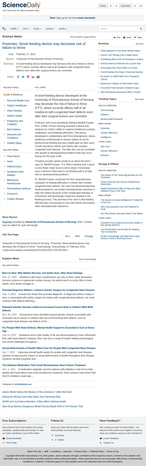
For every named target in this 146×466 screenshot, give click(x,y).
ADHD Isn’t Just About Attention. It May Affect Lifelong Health (34, 401)
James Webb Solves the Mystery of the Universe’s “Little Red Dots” (37, 392)
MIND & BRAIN (105, 124)
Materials (7, 222)
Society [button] (50, 28)
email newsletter (86, 18)
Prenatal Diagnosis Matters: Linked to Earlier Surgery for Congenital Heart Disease (48, 290)
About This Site (34, 451)
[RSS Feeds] (135, 6)
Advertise (67, 451)
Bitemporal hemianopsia (13, 182)
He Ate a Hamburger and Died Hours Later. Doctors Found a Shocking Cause (120, 237)
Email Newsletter (14, 438)
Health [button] (14, 28)
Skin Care (105, 146)
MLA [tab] (67, 236)
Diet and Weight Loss (18, 100)
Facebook (59, 435)
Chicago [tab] (89, 236)
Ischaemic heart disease (15, 173)
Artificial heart (14, 166)
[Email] (38, 77)
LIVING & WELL (105, 142)
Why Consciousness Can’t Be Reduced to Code (120, 208)
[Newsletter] (141, 6)
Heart (10, 161)
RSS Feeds (11, 443)
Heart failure (13, 156)
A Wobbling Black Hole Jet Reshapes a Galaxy (122, 59)
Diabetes (105, 114)
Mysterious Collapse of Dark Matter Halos (120, 83)
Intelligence (106, 137)
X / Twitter (59, 440)
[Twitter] (23, 77)
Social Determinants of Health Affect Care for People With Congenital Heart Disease (49, 348)
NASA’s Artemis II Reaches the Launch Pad (120, 63)
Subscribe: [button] (126, 6)
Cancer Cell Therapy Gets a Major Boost (119, 55)
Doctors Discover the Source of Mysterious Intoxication (120, 183)
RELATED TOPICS (11, 88)
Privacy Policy (81, 451)
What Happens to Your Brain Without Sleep (120, 51)
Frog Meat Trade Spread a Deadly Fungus (120, 88)
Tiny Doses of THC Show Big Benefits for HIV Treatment (121, 176)
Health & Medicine (13, 94)
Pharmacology (107, 110)
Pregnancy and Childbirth (15, 123)
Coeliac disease (15, 199)
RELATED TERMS (11, 150)
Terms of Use (113, 451)
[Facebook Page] (111, 6)
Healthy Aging (14, 143)
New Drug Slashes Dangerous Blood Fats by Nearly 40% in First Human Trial (42, 406)
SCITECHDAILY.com (23, 384)
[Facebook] (18, 77)
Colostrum (12, 193)
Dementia (105, 128)
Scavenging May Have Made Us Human (119, 68)
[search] (141, 28)
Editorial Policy (97, 451)
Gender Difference (109, 133)
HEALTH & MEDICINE (107, 106)
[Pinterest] (28, 77)
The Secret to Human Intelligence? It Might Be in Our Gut (122, 201)
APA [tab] (77, 236)
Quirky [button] (63, 28)
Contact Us (109, 443)
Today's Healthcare (17, 105)
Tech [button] (26, 28)
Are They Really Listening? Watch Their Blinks (122, 213)
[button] (117, 37)
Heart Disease (14, 110)
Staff (46, 451)
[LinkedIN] (33, 77)
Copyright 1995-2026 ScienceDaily (21, 456)
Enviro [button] (38, 28)
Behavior (105, 155)
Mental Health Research (112, 119)
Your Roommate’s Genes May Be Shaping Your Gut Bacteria (120, 230)
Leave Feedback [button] (111, 438)
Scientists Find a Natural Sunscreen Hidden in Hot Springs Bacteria (122, 224)
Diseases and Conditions (14, 136)
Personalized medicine (19, 188)
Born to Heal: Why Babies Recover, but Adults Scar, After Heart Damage (42, 273)
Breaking (104, 43)
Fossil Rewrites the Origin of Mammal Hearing (122, 72)
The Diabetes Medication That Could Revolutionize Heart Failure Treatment (44, 365)
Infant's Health (14, 116)
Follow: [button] (103, 6)
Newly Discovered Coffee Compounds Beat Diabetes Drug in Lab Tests (120, 189)
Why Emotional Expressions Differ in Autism (121, 92)
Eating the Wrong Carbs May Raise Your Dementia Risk (31, 397)
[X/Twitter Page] (116, 6)
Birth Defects (14, 129)
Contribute (56, 451)
